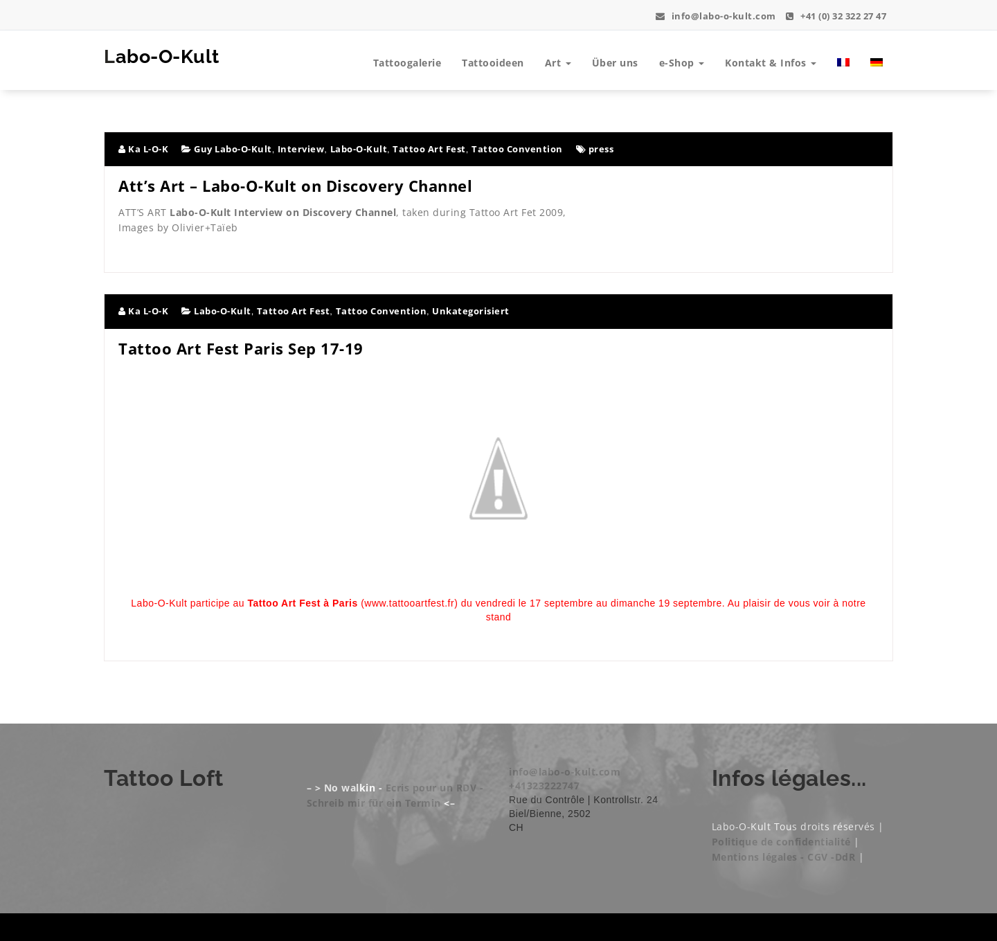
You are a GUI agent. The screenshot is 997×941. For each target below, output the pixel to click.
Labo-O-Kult (167, 57)
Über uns (615, 62)
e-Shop (682, 62)
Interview (301, 149)
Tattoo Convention (517, 149)
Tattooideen (493, 62)
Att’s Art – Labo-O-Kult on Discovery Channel (295, 185)
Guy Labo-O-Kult (233, 149)
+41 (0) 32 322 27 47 (836, 16)
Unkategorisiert (471, 311)
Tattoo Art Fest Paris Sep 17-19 (240, 348)
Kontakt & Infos (770, 62)
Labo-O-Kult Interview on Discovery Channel (283, 212)
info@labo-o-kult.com (716, 16)
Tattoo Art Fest (429, 149)
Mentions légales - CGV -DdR (784, 856)
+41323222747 (544, 785)
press (601, 149)
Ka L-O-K (143, 149)
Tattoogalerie (407, 62)
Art (558, 62)
